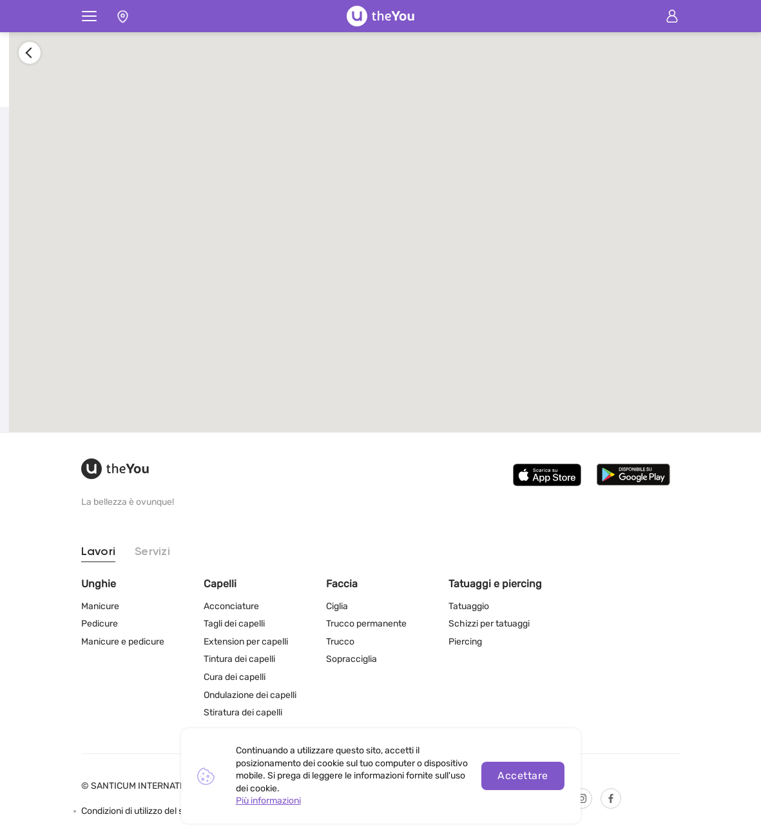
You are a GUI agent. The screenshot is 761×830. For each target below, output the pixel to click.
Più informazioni (268, 800)
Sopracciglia (351, 659)
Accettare (522, 775)
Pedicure (99, 623)
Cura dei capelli (234, 677)
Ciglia (337, 606)
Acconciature (231, 606)
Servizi (152, 552)
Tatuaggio (468, 606)
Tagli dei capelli (234, 623)
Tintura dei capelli (239, 659)
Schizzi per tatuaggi (489, 623)
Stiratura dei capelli (243, 712)
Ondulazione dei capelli (250, 695)
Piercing (465, 641)
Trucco (340, 641)
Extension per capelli (246, 641)
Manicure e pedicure (122, 641)
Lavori (98, 552)
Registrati (182, 318)
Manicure (100, 606)
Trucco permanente (366, 623)
